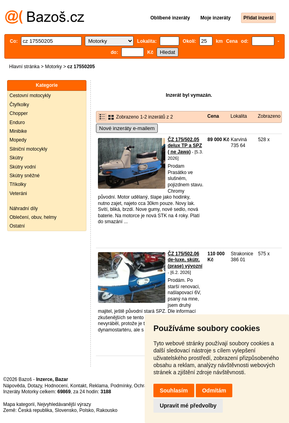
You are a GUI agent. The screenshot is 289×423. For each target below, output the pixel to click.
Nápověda (14, 386)
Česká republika (35, 410)
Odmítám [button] (214, 390)
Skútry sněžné (25, 175)
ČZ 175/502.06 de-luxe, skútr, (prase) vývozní (185, 260)
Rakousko (106, 410)
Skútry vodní (23, 167)
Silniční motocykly (28, 149)
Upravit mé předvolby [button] (188, 405)
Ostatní (17, 226)
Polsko (86, 410)
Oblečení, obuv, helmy (33, 217)
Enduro (17, 122)
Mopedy (18, 140)
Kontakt (78, 386)
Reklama (98, 386)
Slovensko (66, 410)
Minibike (18, 131)
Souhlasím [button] (174, 390)
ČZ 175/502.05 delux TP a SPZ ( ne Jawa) (185, 146)
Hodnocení (56, 386)
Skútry (16, 158)
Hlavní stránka (24, 66)
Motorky (53, 66)
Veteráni (18, 193)
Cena (213, 116)
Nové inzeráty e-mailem (127, 128)
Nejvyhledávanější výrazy (64, 404)
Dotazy (34, 386)
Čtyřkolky (19, 104)
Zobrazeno (269, 116)
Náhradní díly (24, 208)
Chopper (19, 113)
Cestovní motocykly (30, 95)
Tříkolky (18, 184)
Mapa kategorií (18, 404)
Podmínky (121, 386)
